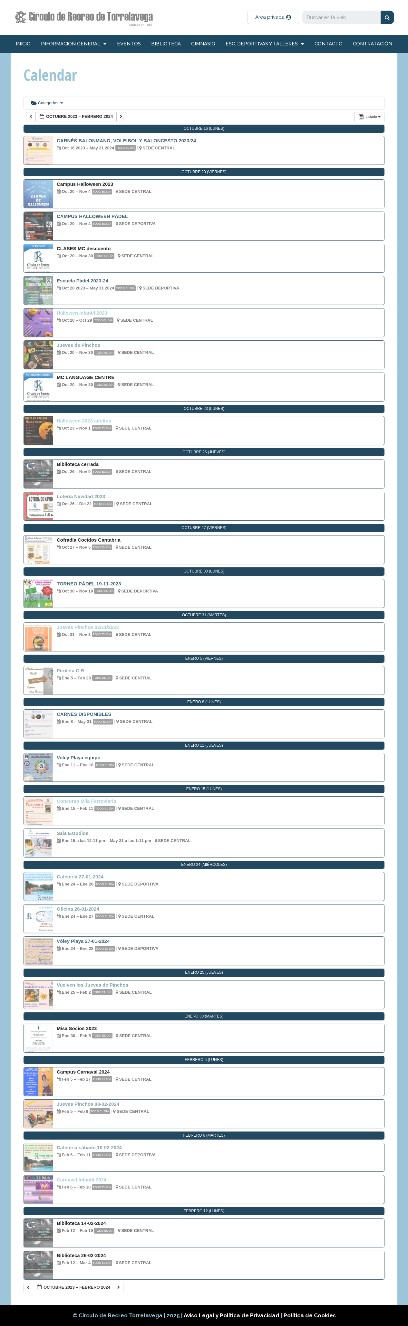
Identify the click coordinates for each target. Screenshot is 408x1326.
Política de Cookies (310, 1315)
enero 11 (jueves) (204, 745)
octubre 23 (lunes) (204, 408)
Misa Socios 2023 (77, 1028)
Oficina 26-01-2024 (78, 909)
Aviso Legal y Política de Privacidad (232, 1315)
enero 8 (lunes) (204, 702)
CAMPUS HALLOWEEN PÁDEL (92, 216)
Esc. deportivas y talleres (265, 44)
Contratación (372, 44)
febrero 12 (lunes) (204, 1211)
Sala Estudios (72, 833)
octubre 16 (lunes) (204, 128)
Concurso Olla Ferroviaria (86, 801)
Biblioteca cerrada (78, 464)
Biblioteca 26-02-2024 (81, 1255)
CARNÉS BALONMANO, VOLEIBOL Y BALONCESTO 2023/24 (126, 140)
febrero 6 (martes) (204, 1135)
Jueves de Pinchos (78, 345)
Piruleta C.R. (71, 670)
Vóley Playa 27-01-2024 (83, 941)
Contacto (329, 44)
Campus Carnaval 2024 (83, 1072)
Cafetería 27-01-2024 (80, 876)
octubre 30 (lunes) (204, 571)
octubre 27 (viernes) (203, 528)
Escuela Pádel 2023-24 (82, 280)
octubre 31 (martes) (204, 615)
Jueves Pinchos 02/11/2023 (88, 627)
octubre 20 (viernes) (203, 172)
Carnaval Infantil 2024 (81, 1179)
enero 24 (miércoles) (204, 864)
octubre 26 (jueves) (203, 452)
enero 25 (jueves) (204, 972)
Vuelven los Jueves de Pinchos (92, 985)
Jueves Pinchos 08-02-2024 (88, 1104)
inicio (23, 44)
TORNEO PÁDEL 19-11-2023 (89, 583)
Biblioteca (166, 44)
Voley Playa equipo (79, 757)
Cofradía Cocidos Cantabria (89, 540)
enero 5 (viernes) (204, 658)
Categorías (47, 102)
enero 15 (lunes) (204, 789)
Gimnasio (203, 44)
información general (73, 44)
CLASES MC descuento (84, 248)
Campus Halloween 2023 (85, 184)
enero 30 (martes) (204, 1016)
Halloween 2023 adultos (84, 420)
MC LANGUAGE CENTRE (85, 377)
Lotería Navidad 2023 (81, 496)
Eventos (129, 44)
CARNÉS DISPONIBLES (84, 714)
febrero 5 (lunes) (204, 1059)
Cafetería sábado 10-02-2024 (89, 1147)
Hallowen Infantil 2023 (82, 313)
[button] (273, 17)
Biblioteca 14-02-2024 (81, 1223)
